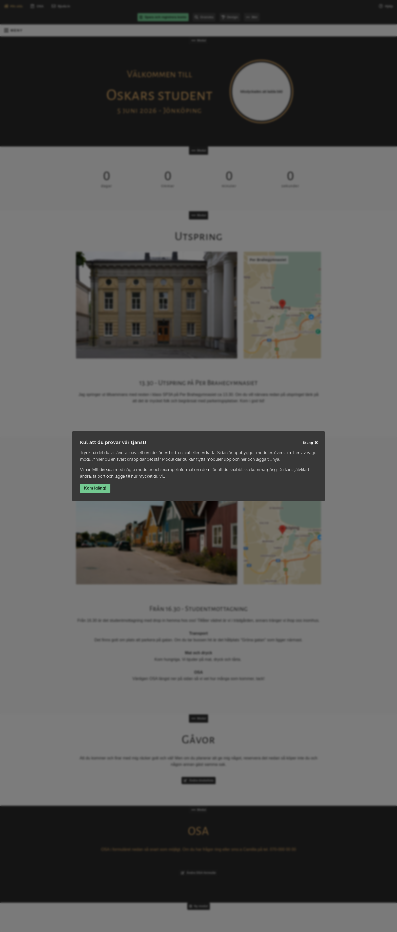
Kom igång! (95, 488)
